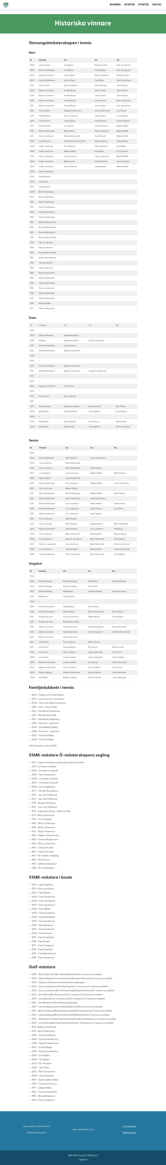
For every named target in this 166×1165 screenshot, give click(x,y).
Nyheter (129, 7)
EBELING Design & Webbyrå (83, 1155)
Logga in (83, 1160)
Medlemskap (129, 1133)
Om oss (156, 7)
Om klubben (129, 1126)
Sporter (143, 7)
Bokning (115, 7)
